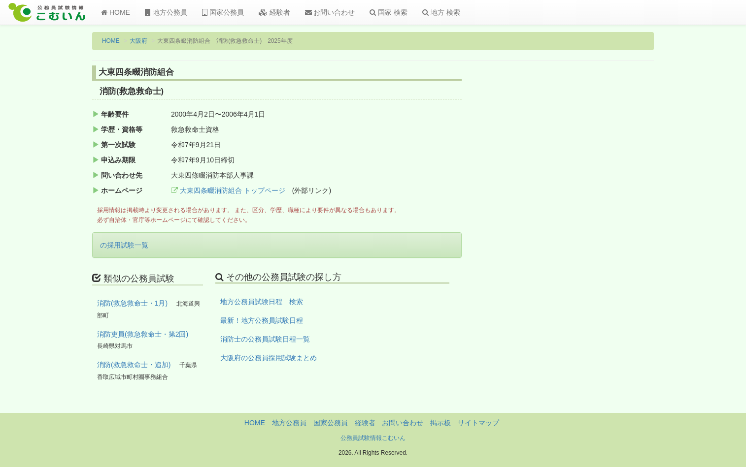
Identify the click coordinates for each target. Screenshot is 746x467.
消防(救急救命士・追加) (133, 365)
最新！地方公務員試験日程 (261, 320)
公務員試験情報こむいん (373, 438)
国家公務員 (223, 12)
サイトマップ (478, 423)
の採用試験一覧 (124, 245)
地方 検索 (441, 12)
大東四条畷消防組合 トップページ (228, 190)
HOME (115, 12)
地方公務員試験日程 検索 (261, 302)
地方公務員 (166, 12)
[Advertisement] (589, 227)
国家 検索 (388, 12)
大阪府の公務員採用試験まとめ (268, 358)
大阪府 (138, 40)
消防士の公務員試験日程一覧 (265, 339)
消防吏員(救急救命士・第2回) (142, 334)
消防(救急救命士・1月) (132, 303)
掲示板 (440, 423)
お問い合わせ (330, 12)
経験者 (274, 12)
